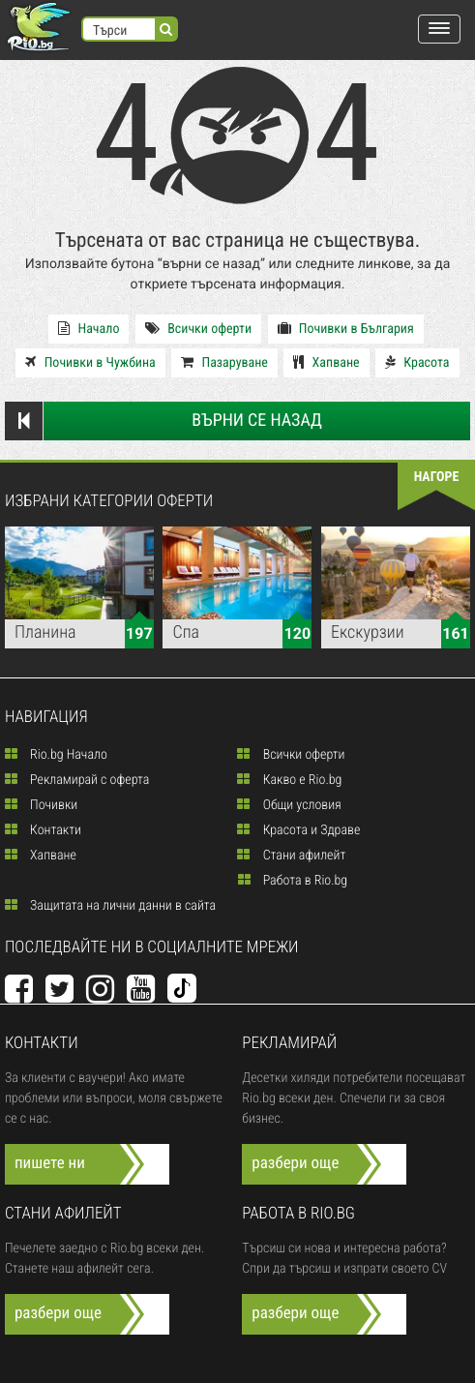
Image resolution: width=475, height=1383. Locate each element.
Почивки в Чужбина (90, 363)
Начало (88, 329)
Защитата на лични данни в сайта (110, 906)
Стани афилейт (291, 855)
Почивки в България (346, 329)
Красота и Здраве (298, 830)
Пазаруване (224, 363)
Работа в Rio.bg (293, 880)
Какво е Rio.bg (289, 780)
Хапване (326, 363)
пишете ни (50, 1163)
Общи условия (289, 805)
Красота (417, 363)
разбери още (295, 1163)
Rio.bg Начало (56, 755)
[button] (439, 29)
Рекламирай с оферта (77, 780)
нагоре (437, 477)
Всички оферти (198, 329)
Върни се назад (163, 421)
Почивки (41, 805)
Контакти (43, 830)
